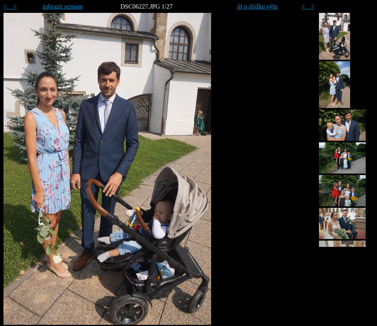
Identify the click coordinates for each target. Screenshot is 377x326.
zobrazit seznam (62, 6)
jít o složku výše (257, 6)
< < (10, 6)
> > (308, 6)
